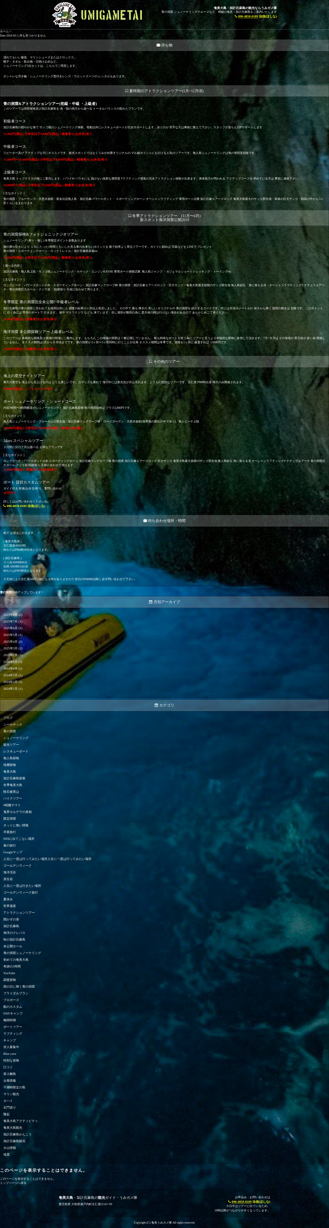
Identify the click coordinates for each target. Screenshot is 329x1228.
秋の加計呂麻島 (14, 939)
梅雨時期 (9, 1020)
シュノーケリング (16, 738)
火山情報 (9, 1147)
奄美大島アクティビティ (20, 1121)
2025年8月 (10, 614)
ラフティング (12, 1033)
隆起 (6, 1114)
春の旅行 (9, 845)
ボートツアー (12, 1027)
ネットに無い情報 (16, 825)
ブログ (8, 718)
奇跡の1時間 (12, 966)
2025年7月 (10, 621)
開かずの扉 (11, 919)
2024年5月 (10, 675)
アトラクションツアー (19, 912)
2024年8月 (10, 661)
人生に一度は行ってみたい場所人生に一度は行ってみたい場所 (47, 859)
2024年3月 (10, 682)
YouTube (9, 973)
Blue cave (9, 1053)
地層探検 (9, 765)
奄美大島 (9, 771)
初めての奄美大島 (16, 959)
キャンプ (9, 1040)
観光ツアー (11, 744)
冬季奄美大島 (12, 785)
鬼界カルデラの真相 (17, 812)
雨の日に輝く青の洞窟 (19, 986)
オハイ (8, 1100)
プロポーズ (11, 1000)
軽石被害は (11, 791)
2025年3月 (10, 648)
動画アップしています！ (22, 592)
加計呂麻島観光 (14, 1141)
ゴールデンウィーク (17, 865)
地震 (6, 1154)
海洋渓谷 (9, 872)
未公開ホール (12, 946)
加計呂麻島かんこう (17, 1134)
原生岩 (8, 879)
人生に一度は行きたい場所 (22, 885)
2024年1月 (10, 688)
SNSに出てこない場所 (18, 838)
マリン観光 (11, 1094)
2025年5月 (10, 635)
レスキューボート (16, 751)
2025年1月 (10, 655)
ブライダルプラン (16, 993)
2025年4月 (10, 641)
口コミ (8, 1067)
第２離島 (9, 1074)
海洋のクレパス (14, 932)
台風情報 (9, 1080)
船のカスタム (12, 1006)
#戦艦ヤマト (12, 805)
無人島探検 (11, 758)
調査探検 (9, 980)
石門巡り (9, 1107)
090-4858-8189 (248, 16)
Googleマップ (12, 852)
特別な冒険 (11, 1060)
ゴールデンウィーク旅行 (20, 892)
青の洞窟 (9, 731)
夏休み (8, 899)
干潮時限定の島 (14, 1087)
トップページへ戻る (13, 1183)
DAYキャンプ (13, 1013)
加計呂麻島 (11, 926)
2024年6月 (10, 668)
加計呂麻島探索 (14, 778)
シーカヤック (12, 724)
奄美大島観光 (12, 1127)
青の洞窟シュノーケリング (22, 953)
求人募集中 (11, 1047)
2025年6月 (10, 628)
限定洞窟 (9, 818)
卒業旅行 (9, 832)
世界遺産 (9, 906)
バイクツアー (12, 798)
